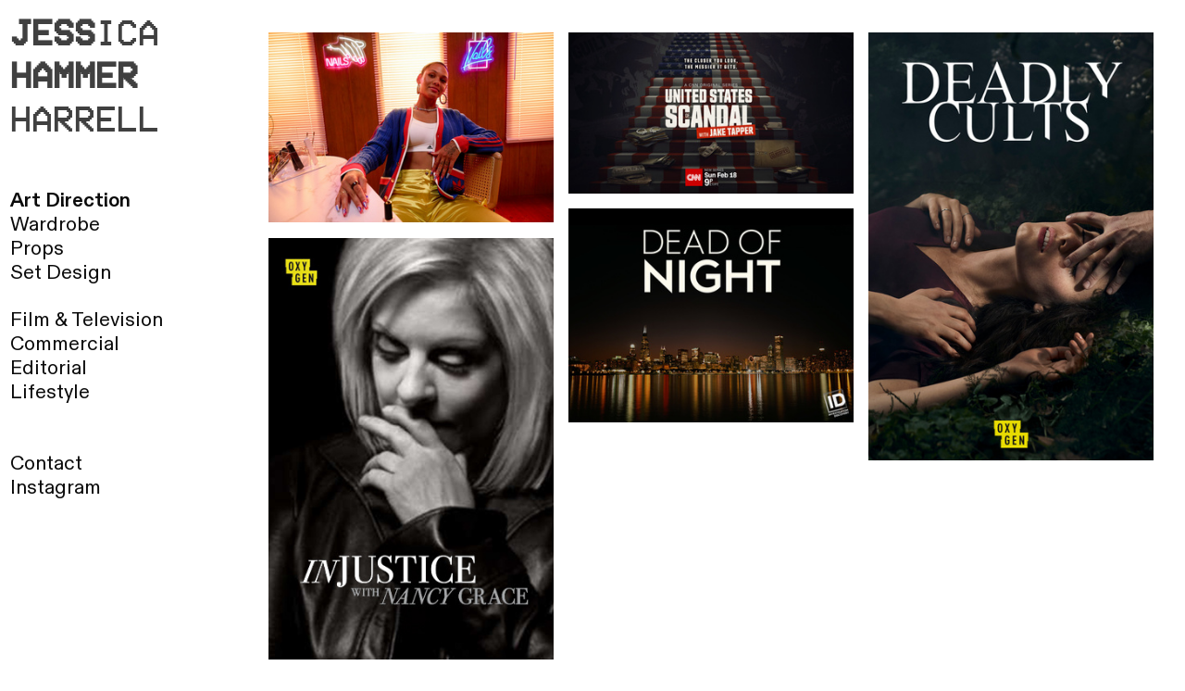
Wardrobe (55, 224)
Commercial (64, 344)
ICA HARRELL (84, 74)
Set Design (60, 272)
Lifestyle (50, 392)
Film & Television (86, 320)
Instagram (55, 487)
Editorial (48, 368)
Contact (46, 463)
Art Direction (70, 200)
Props (37, 248)
